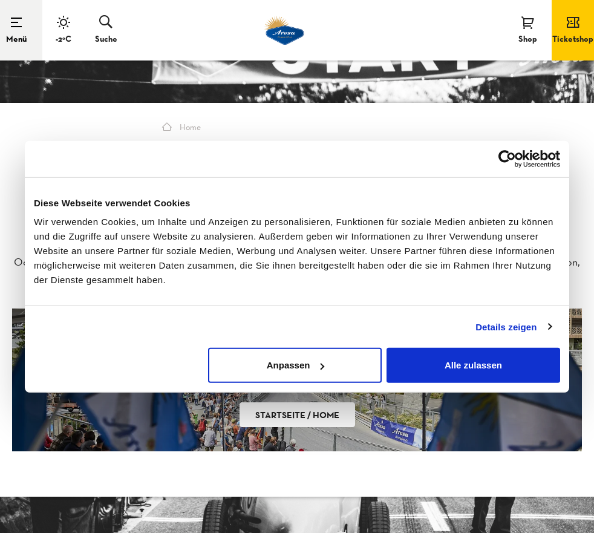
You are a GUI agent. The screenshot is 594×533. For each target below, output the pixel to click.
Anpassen (296, 365)
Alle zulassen (473, 365)
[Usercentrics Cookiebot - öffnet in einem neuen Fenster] (507, 158)
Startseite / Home (297, 414)
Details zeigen (506, 326)
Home (181, 127)
